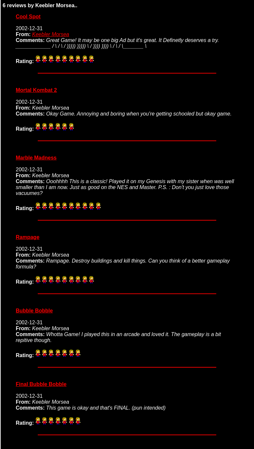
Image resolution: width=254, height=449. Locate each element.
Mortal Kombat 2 (36, 90)
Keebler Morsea (50, 34)
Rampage (27, 237)
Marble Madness (36, 157)
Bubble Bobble (34, 310)
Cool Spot (28, 16)
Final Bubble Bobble (41, 384)
